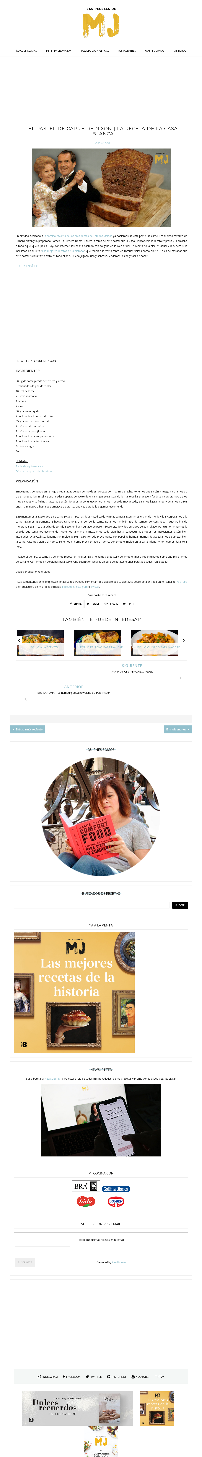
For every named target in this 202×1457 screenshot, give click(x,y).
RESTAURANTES (127, 50)
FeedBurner (119, 1241)
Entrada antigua (177, 708)
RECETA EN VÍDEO (27, 266)
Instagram (81, 586)
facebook (72, 1355)
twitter (94, 1355)
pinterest (116, 1355)
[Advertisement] (101, 88)
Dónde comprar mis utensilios (34, 471)
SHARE (76, 604)
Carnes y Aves (102, 142)
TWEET (93, 604)
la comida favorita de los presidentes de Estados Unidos (78, 236)
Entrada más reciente (28, 708)
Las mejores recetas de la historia (63, 251)
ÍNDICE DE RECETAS (26, 50)
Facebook (68, 586)
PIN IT (128, 604)
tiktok (159, 1355)
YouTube (181, 581)
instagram (48, 1355)
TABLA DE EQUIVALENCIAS (95, 50)
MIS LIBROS (180, 50)
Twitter (95, 586)
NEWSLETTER (52, 1057)
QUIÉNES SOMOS (154, 50)
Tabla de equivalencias (29, 466)
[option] (44, 645)
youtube (140, 1355)
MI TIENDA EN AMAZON (58, 50)
